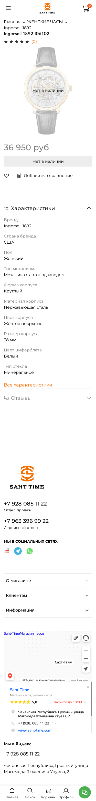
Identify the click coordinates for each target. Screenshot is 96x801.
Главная (12, 21)
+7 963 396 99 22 (26, 521)
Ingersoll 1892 (17, 27)
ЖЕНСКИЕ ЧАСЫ (45, 21)
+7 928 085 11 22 (25, 503)
